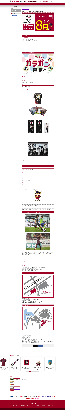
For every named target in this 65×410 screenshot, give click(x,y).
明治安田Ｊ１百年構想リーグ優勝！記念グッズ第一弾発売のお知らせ (34, 390)
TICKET (29, 1)
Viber (21, 1)
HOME (12, 8)
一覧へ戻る (38, 349)
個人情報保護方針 (43, 405)
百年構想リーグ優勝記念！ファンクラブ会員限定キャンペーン (34, 384)
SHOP (32, 1)
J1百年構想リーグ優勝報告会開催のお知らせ (34, 379)
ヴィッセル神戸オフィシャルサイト (14, 1)
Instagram (25, 1)
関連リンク (53, 405)
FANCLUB (36, 1)
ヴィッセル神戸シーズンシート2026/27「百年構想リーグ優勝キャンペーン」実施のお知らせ (34, 381)
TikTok (24, 1)
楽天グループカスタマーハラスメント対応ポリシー (33, 405)
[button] (55, 364)
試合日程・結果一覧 (14, 15)
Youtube (26, 1)
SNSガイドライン (23, 405)
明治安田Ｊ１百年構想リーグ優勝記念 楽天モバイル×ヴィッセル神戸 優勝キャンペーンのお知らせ (34, 387)
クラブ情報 (12, 405)
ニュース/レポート (14, 6)
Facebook (23, 1)
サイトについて (17, 405)
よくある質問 (48, 405)
